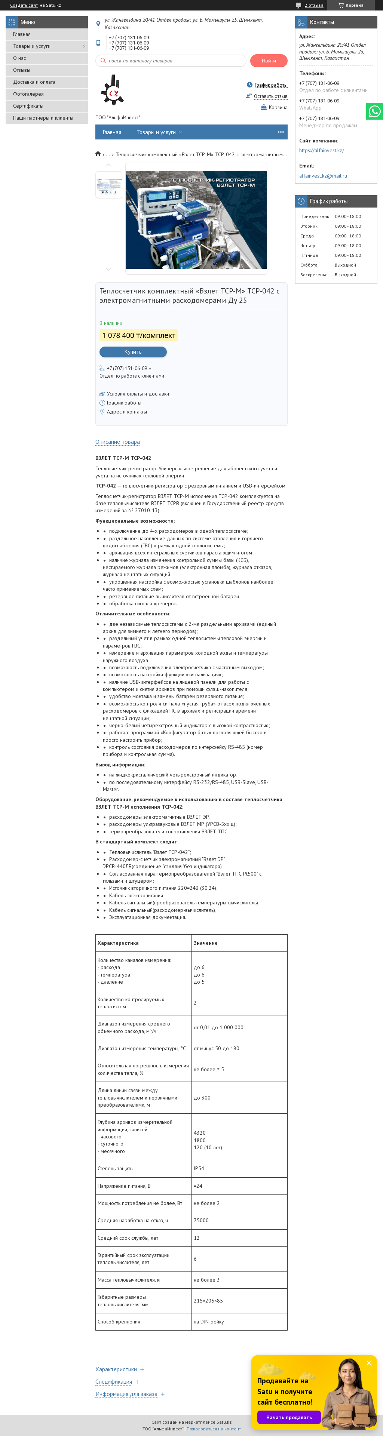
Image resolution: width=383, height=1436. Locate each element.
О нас (19, 58)
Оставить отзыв (271, 96)
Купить (133, 351)
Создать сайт (24, 5)
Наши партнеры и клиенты (43, 117)
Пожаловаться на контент (214, 1429)
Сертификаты (28, 105)
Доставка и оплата (34, 82)
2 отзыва (314, 5)
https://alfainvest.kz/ (321, 150)
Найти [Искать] (269, 61)
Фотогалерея (28, 93)
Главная (22, 34)
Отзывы (21, 70)
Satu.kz (224, 1422)
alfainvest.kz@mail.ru (323, 175)
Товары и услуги (31, 46)
